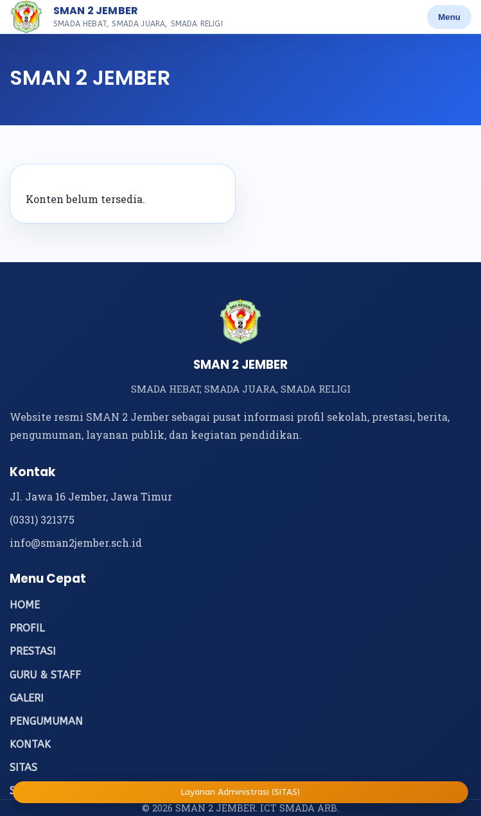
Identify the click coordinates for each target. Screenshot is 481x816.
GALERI (27, 698)
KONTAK (30, 744)
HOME (25, 605)
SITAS (23, 767)
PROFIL (27, 628)
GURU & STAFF (45, 675)
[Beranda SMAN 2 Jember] (26, 16)
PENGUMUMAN (46, 721)
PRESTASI (33, 651)
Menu (449, 17)
